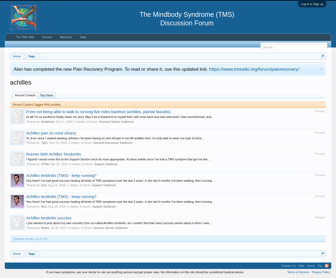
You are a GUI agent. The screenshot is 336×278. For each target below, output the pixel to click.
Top (320, 265)
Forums (47, 37)
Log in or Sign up (312, 4)
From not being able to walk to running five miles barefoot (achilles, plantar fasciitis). (98, 112)
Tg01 (44, 142)
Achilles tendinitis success (48, 218)
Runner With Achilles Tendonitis (53, 154)
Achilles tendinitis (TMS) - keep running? (61, 175)
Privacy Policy (321, 272)
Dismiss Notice (321, 69)
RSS (327, 266)
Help (83, 37)
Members (66, 37)
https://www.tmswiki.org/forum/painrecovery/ (254, 69)
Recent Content (25, 95)
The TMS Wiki (25, 37)
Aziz (44, 185)
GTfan (45, 164)
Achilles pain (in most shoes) (51, 133)
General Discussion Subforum (113, 142)
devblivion (47, 121)
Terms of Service (298, 272)
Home (311, 265)
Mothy (45, 227)
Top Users (46, 95)
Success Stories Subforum (116, 121)
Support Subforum (106, 164)
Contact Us (288, 265)
